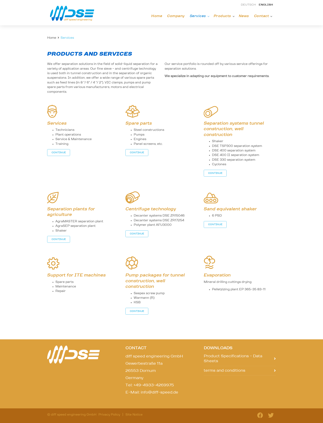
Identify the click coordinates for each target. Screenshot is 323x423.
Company (176, 16)
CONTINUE (58, 152)
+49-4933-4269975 (153, 385)
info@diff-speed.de (159, 392)
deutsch (248, 5)
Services (198, 16)
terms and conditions (224, 371)
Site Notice (134, 414)
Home (156, 16)
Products (222, 16)
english (266, 5)
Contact (261, 16)
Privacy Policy (109, 414)
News (244, 16)
